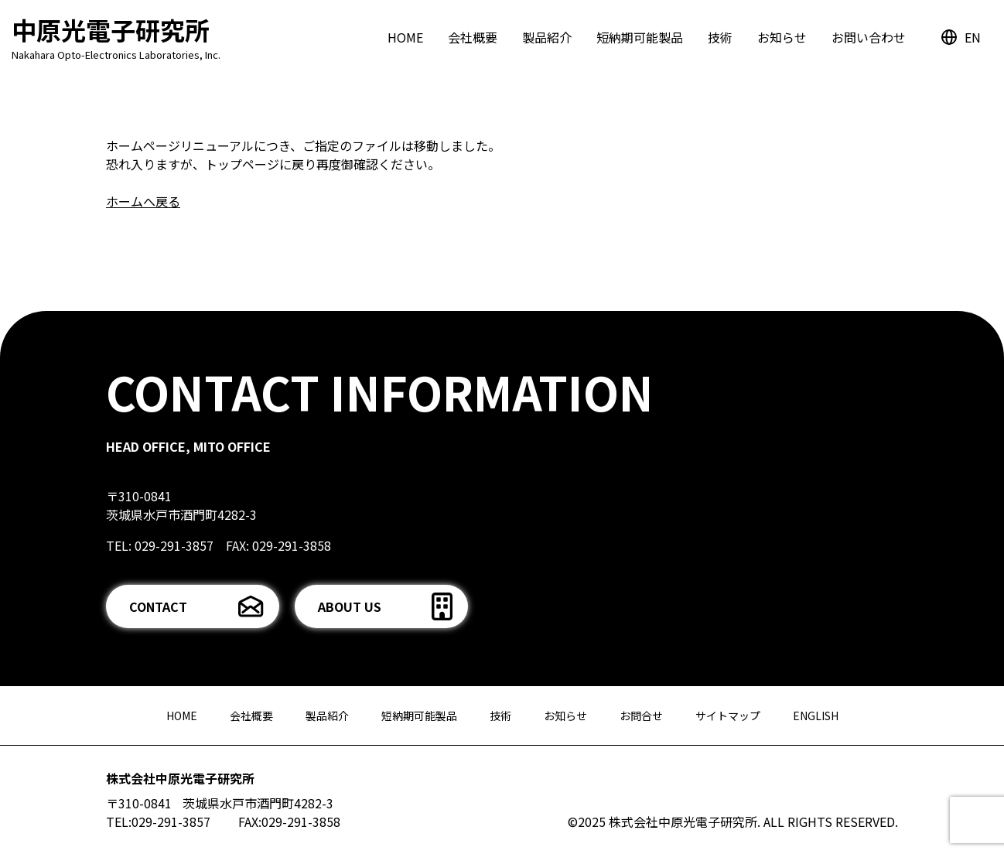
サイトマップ (727, 715)
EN (973, 37)
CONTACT (158, 606)
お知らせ (782, 37)
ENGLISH (815, 715)
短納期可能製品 (639, 37)
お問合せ (641, 715)
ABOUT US (349, 606)
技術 (720, 37)
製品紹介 (547, 37)
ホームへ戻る (143, 201)
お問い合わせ (869, 37)
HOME (405, 37)
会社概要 (472, 37)
